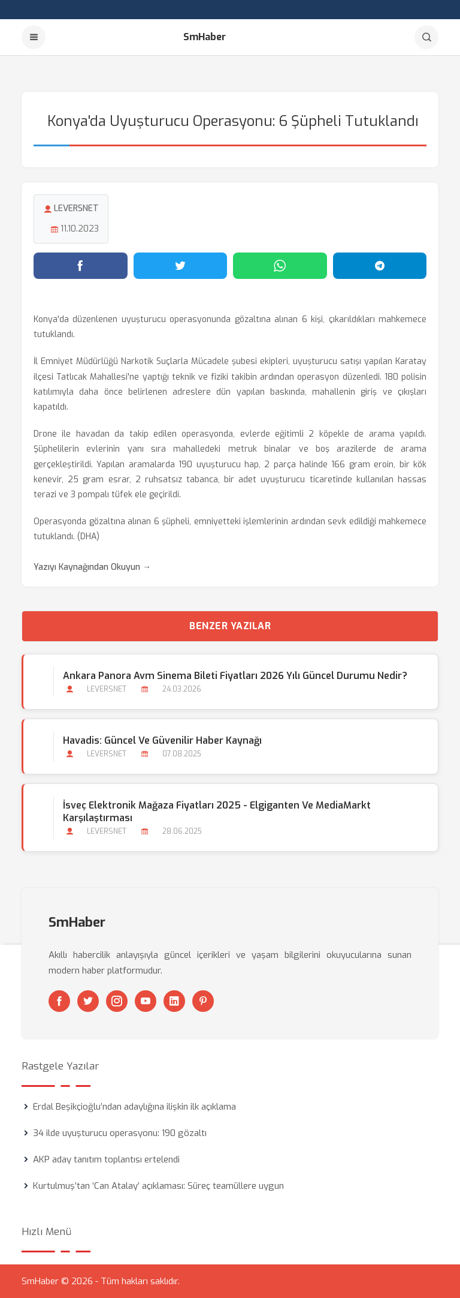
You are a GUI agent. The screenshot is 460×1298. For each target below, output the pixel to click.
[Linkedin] (174, 1001)
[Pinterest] (203, 1001)
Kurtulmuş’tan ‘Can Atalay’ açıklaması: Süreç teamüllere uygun (158, 1186)
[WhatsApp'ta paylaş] (280, 266)
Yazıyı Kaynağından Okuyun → (92, 567)
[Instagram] (117, 1001)
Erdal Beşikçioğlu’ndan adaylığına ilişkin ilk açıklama (134, 1107)
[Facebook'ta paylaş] (81, 266)
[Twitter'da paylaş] (181, 266)
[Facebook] (59, 1001)
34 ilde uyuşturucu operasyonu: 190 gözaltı (120, 1133)
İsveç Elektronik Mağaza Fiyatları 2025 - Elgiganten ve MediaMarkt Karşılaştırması (217, 811)
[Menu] (34, 37)
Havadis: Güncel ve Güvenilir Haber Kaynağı (162, 740)
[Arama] (426, 37)
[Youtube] (145, 1001)
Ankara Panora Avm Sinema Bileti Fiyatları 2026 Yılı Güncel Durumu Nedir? (235, 675)
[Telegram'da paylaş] (380, 266)
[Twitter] (88, 1001)
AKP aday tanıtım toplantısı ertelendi (106, 1159)
